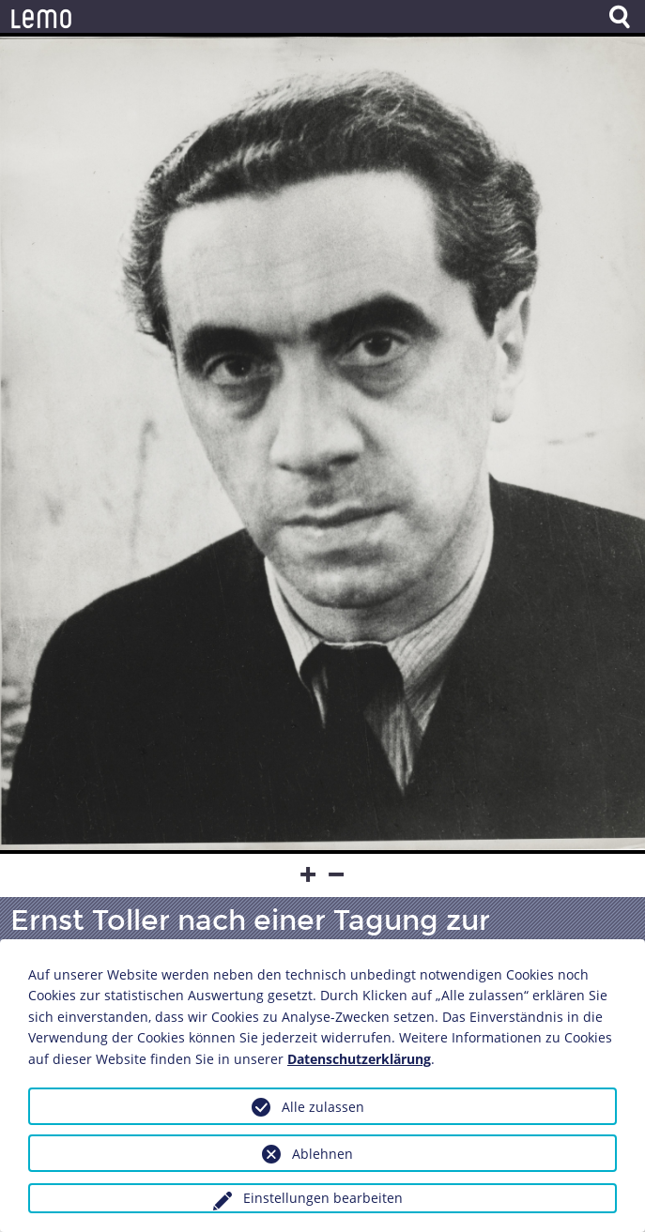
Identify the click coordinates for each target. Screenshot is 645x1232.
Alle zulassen (323, 1107)
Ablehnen (322, 1154)
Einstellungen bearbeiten (323, 1198)
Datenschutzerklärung (359, 1059)
